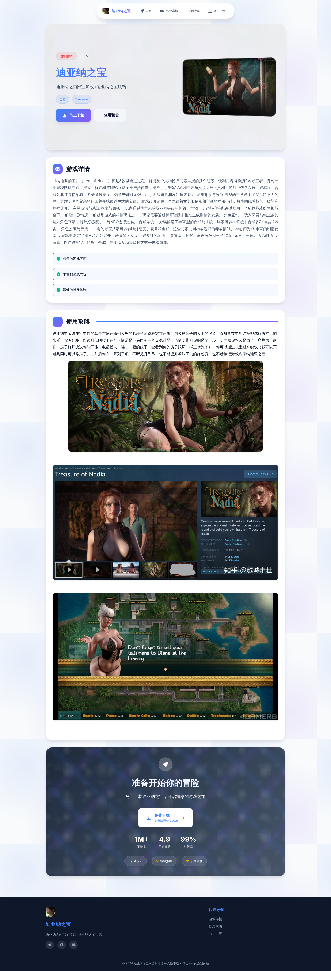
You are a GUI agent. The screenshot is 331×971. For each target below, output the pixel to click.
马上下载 (215, 933)
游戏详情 (215, 919)
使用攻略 (215, 926)
